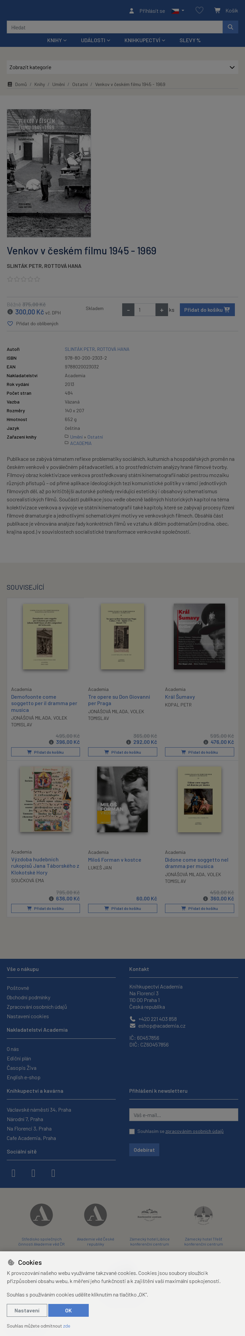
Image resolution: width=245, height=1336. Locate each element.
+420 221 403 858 (153, 1018)
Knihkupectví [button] (142, 42)
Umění (58, 86)
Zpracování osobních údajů (37, 1006)
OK (68, 1310)
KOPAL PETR (178, 706)
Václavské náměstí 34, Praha (39, 1109)
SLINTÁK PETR (24, 268)
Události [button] (93, 42)
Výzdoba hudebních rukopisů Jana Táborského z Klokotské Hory (45, 866)
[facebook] (13, 1172)
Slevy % (190, 42)
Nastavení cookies (28, 1016)
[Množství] (145, 311)
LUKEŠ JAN (100, 869)
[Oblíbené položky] (199, 11)
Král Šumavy (180, 698)
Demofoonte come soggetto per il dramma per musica (44, 704)
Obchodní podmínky (28, 997)
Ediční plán (19, 1058)
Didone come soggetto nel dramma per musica (196, 863)
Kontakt (139, 969)
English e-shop (23, 1077)
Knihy (39, 86)
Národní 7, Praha (25, 1119)
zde (66, 1326)
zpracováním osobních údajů (194, 1131)
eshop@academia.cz (157, 1025)
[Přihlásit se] (146, 11)
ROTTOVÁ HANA (62, 268)
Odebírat (144, 1149)
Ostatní (80, 86)
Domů (17, 86)
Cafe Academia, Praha (31, 1138)
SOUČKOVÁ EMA (27, 881)
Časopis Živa (21, 1067)
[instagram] (33, 1172)
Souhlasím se (180, 1131)
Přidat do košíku (207, 311)
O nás (13, 1049)
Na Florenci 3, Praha (29, 1128)
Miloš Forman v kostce (114, 860)
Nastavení (27, 1310)
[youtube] (53, 1172)
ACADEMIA (81, 445)
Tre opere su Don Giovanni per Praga (119, 701)
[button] (177, 11)
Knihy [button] (54, 42)
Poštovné (18, 987)
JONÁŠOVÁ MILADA (31, 719)
